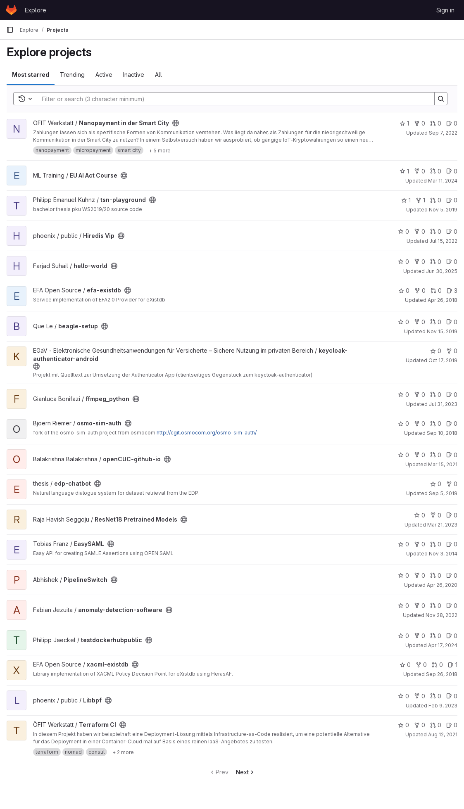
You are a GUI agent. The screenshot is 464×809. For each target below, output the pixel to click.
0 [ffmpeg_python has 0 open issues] (451, 394)
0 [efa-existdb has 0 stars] (403, 290)
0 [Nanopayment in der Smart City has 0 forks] (419, 123)
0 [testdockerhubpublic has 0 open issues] (451, 635)
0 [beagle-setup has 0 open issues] (451, 321)
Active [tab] (103, 74)
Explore (35, 10)
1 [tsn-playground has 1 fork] (420, 200)
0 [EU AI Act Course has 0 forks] (419, 171)
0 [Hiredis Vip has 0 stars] (403, 231)
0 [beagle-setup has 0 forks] (419, 321)
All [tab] (158, 74)
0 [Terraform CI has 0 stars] (403, 724)
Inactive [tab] (133, 74)
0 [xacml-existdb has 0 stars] (405, 664)
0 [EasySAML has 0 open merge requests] (435, 544)
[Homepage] (11, 10)
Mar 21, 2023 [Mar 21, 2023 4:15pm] (442, 525)
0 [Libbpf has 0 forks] (419, 696)
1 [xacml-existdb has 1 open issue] (452, 664)
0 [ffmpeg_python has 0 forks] (419, 394)
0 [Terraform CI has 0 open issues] (451, 724)
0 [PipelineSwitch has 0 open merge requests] (435, 575)
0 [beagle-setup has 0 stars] (403, 321)
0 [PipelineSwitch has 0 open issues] (451, 575)
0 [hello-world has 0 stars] (403, 261)
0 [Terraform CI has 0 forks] (419, 724)
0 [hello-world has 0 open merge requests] (435, 261)
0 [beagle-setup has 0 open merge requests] (435, 321)
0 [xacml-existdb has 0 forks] (421, 664)
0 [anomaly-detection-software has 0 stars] (403, 605)
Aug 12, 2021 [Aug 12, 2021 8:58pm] (442, 734)
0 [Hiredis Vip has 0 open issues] (451, 231)
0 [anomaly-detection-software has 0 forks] (419, 605)
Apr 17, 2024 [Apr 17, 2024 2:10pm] (442, 645)
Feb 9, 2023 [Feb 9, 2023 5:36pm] (442, 705)
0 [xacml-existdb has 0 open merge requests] (437, 664)
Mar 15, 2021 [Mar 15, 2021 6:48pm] (442, 464)
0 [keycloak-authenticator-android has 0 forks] (451, 350)
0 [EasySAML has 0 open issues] (451, 544)
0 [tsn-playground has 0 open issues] (451, 200)
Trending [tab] (72, 74)
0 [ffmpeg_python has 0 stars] (403, 394)
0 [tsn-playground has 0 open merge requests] (435, 200)
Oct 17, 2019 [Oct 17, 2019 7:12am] (442, 360)
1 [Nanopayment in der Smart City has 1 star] (404, 123)
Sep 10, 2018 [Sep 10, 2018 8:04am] (442, 433)
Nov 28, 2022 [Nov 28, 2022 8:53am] (441, 615)
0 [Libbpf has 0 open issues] (451, 696)
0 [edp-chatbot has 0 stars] (435, 483)
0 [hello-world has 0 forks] (419, 261)
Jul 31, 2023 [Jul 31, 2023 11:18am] (443, 404)
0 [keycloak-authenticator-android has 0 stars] (435, 350)
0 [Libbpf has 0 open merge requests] (435, 696)
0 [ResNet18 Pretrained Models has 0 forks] (435, 515)
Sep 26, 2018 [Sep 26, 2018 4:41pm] (441, 674)
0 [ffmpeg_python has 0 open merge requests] (435, 394)
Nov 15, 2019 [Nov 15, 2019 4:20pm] (442, 331)
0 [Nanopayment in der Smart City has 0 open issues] (451, 123)
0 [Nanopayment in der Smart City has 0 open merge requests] (435, 123)
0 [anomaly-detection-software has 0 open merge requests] (435, 605)
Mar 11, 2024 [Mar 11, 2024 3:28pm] (442, 181)
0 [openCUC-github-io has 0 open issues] (451, 454)
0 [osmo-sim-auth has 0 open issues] (451, 423)
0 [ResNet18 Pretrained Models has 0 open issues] (451, 515)
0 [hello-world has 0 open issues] (451, 261)
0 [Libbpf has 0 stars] (403, 696)
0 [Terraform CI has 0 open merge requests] (435, 724)
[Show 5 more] (159, 150)
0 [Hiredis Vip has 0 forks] (419, 231)
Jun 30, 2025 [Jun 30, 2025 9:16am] (441, 271)
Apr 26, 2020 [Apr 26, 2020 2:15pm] (442, 585)
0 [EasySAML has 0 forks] (419, 544)
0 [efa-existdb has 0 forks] (420, 290)
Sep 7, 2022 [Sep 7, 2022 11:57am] (443, 133)
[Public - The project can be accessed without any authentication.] (175, 123)
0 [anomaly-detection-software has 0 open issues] (451, 605)
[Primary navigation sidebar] (10, 29)
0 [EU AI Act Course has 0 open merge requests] (435, 171)
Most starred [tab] (30, 74)
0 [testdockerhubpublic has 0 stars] (403, 635)
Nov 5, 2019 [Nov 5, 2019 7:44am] (443, 209)
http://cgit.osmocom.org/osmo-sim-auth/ (207, 432)
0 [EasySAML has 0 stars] (403, 544)
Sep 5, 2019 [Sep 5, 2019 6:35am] (443, 493)
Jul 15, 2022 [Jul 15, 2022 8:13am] (443, 241)
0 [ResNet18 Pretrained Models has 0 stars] (419, 515)
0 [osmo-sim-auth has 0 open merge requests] (435, 423)
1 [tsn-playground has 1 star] (406, 200)
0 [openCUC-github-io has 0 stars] (403, 454)
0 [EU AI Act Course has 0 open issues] (451, 171)
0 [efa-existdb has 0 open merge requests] (436, 290)
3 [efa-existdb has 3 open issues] (452, 290)
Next (245, 772)
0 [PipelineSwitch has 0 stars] (403, 575)
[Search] (231, 99)
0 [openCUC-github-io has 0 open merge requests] (435, 454)
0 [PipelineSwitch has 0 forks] (419, 575)
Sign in (445, 10)
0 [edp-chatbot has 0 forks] (451, 483)
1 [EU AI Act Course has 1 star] (404, 171)
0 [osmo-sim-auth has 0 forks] (419, 423)
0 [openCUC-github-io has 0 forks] (419, 454)
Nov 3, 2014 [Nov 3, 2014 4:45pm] (443, 553)
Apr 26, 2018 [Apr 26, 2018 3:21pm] (442, 300)
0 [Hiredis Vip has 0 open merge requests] (435, 231)
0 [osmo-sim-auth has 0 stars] (403, 423)
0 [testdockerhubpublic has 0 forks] (419, 635)
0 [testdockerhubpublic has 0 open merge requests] (435, 635)
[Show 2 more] (123, 752)
